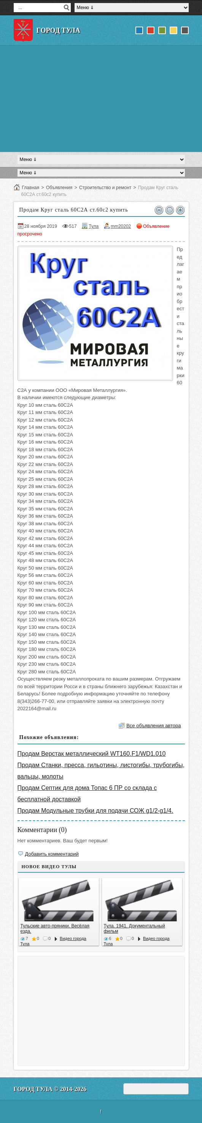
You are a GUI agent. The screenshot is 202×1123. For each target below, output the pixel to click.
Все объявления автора (153, 725)
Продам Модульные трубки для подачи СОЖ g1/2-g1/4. (95, 810)
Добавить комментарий (52, 854)
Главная (31, 187)
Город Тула (58, 30)
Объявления (59, 187)
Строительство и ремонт (105, 187)
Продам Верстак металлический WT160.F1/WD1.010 (91, 753)
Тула (94, 226)
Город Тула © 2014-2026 (50, 1089)
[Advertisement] (101, 99)
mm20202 (121, 226)
